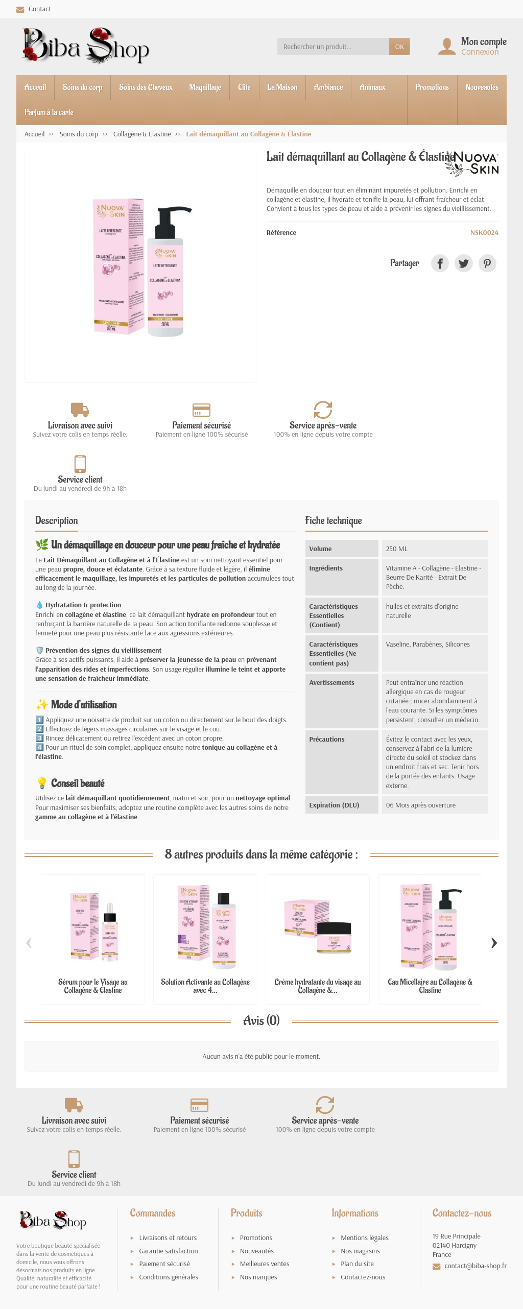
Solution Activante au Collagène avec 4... (205, 932)
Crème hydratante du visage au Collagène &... (318, 932)
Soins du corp (82, 87)
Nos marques (258, 1169)
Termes (112, 1206)
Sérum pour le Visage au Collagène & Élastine (92, 932)
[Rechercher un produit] (333, 46)
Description (56, 467)
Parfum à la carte (49, 112)
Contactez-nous (363, 1169)
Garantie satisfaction (168, 1143)
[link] (440, 263)
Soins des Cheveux (145, 87)
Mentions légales (365, 1129)
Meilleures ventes (265, 1156)
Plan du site (357, 1156)
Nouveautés (482, 87)
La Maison (282, 87)
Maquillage (205, 87)
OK (399, 46)
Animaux (372, 87)
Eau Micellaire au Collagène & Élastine (430, 932)
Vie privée (89, 1206)
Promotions (432, 87)
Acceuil (35, 87)
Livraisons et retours (168, 1129)
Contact (33, 8)
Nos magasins (360, 1143)
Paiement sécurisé (164, 1156)
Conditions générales (168, 1169)
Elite (244, 87)
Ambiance (328, 87)
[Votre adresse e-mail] (240, 1239)
